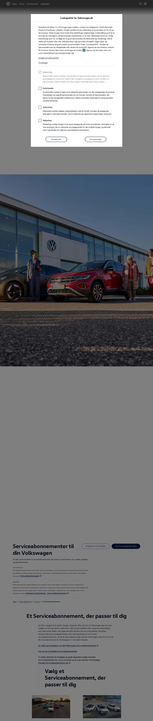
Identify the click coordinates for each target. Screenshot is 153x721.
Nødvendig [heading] (45, 72)
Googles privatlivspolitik (48, 58)
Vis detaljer (43, 62)
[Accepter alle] (56, 139)
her (84, 50)
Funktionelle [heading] (45, 88)
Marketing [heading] (45, 121)
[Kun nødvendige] (95, 139)
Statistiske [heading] (45, 107)
